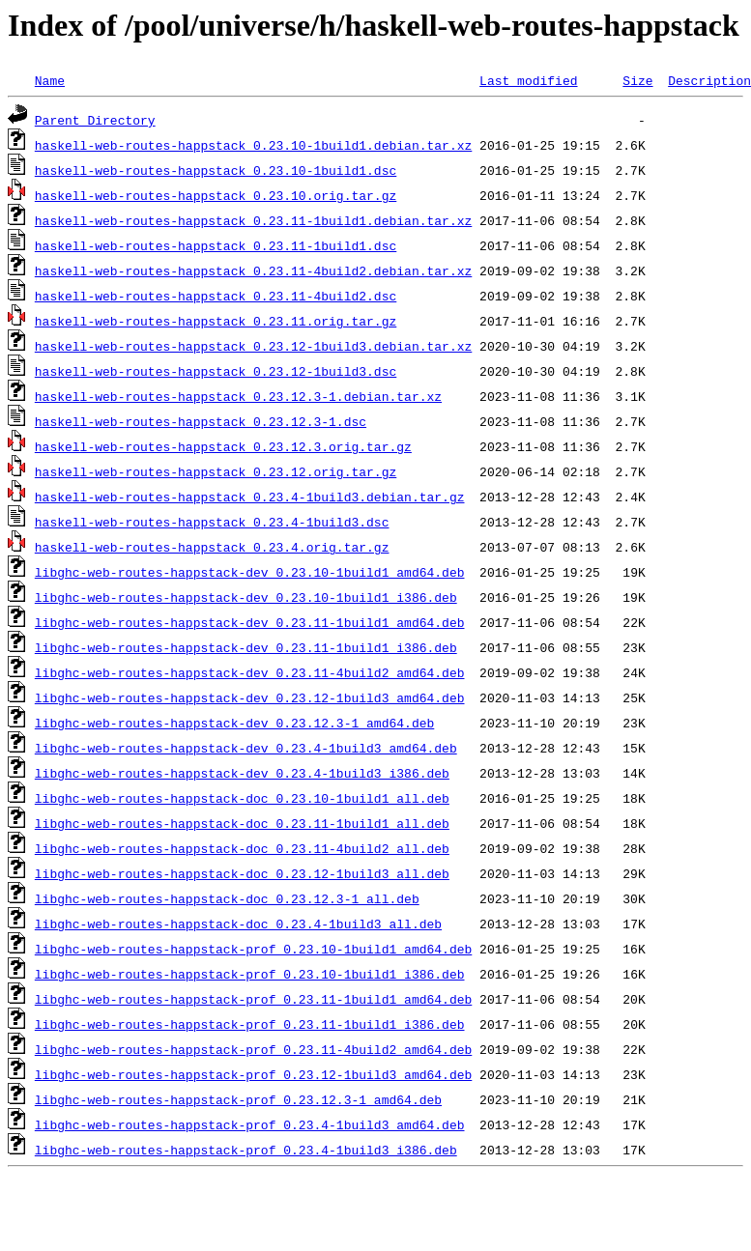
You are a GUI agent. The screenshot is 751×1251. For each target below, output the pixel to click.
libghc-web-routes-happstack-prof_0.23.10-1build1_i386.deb (250, 973)
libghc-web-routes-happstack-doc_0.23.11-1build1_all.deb (242, 823)
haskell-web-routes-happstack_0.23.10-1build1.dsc (215, 170)
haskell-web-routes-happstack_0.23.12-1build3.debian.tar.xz (253, 346)
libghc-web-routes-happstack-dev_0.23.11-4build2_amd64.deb (250, 672)
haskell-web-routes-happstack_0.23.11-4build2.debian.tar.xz (253, 270)
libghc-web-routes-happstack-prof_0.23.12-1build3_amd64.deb (253, 1074)
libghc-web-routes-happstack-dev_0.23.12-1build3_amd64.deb (250, 697)
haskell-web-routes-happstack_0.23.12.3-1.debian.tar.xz (238, 396)
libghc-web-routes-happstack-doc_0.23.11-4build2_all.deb (242, 848)
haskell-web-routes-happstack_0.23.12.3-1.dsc (200, 421)
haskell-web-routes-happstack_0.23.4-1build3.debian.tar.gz (250, 496)
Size (637, 80)
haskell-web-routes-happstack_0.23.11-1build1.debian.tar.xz (253, 220)
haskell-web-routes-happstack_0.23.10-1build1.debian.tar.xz (253, 145)
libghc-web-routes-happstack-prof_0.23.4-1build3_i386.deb (246, 1149)
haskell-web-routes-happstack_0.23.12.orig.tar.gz (215, 471)
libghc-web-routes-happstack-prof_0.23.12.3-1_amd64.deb (238, 1099)
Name (50, 80)
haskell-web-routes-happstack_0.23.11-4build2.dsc (215, 295)
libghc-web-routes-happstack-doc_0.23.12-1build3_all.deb (242, 873)
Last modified (528, 80)
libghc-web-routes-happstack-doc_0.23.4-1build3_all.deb (238, 923)
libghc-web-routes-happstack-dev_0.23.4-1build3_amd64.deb (246, 747)
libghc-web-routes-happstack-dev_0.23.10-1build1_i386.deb (246, 597)
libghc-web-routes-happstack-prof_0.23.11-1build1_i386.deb (250, 1024)
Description (709, 80)
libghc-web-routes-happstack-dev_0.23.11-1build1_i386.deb (246, 647)
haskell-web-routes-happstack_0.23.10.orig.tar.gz (215, 195)
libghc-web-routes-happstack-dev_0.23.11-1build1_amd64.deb (250, 622)
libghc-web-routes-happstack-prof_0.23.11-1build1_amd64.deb (253, 999)
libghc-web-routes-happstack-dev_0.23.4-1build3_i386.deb (242, 773)
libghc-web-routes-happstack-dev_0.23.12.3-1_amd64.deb (234, 722)
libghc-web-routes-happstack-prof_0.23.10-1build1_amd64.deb (253, 948)
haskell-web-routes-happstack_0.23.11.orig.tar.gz (215, 320)
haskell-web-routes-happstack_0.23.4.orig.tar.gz (212, 546)
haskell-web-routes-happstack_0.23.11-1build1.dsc (215, 245)
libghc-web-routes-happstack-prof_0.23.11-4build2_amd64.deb (253, 1049)
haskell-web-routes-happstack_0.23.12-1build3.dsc (215, 371)
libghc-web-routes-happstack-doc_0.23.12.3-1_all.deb (227, 898)
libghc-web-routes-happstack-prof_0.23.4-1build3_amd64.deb (250, 1124)
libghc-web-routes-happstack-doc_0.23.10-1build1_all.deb (242, 798)
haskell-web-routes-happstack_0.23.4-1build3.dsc (212, 521)
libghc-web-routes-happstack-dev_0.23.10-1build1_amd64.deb (250, 572)
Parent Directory (95, 119)
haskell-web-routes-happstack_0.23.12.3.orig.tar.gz (223, 446)
